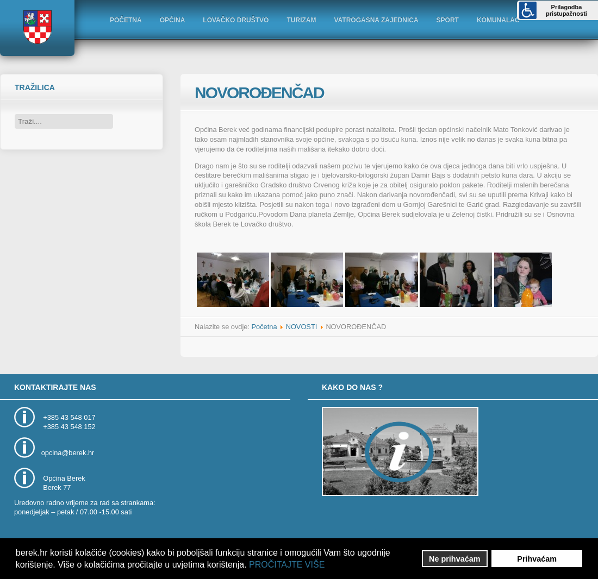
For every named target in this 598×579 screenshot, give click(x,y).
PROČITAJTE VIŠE (287, 564)
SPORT (448, 20)
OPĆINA (172, 20)
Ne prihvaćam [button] (454, 559)
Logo (37, 27)
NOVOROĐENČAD (259, 93)
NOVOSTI (301, 327)
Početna (264, 327)
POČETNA (126, 20)
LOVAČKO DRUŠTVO (236, 20)
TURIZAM (301, 20)
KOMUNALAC (498, 20)
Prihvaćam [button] (537, 559)
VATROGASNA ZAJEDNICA (376, 20)
